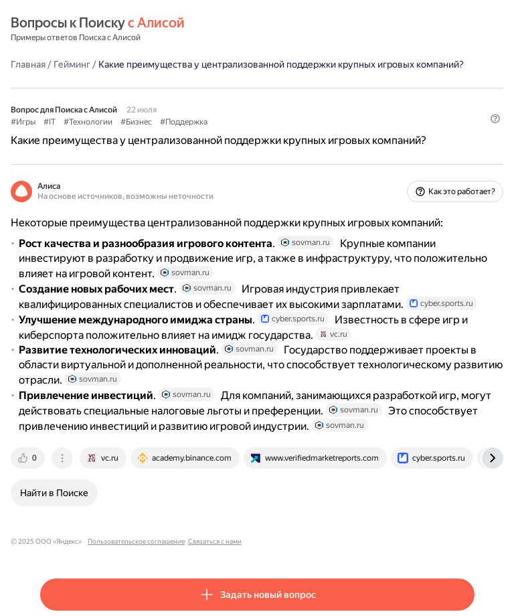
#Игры (23, 122)
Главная (28, 64)
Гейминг (72, 64)
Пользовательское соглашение (136, 541)
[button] (495, 118)
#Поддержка (183, 122)
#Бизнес (136, 122)
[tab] (29, 458)
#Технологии (88, 122)
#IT (50, 122)
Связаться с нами (215, 541)
